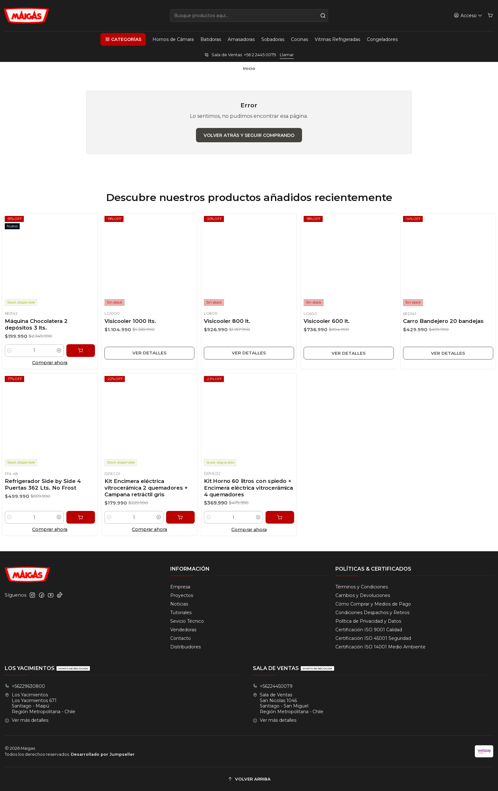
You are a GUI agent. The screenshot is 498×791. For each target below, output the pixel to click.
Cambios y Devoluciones (362, 595)
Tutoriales (181, 612)
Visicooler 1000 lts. (126, 327)
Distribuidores (185, 647)
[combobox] (249, 15)
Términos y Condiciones (361, 587)
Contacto (180, 638)
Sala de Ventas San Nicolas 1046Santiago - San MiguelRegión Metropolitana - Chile (288, 703)
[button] (122, 39)
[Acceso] (468, 15)
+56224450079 (273, 686)
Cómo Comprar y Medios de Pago (373, 604)
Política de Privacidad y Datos (368, 621)
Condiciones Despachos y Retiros (372, 612)
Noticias (179, 604)
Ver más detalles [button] (26, 720)
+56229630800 (25, 686)
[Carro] (490, 15)
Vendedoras (183, 630)
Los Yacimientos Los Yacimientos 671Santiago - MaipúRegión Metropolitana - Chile (40, 703)
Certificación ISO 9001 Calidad (368, 630)
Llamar (287, 54)
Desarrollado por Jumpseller (103, 754)
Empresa (180, 587)
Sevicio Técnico (187, 621)
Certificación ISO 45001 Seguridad (373, 638)
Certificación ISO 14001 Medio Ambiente (380, 647)
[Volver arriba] (249, 779)
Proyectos (181, 595)
